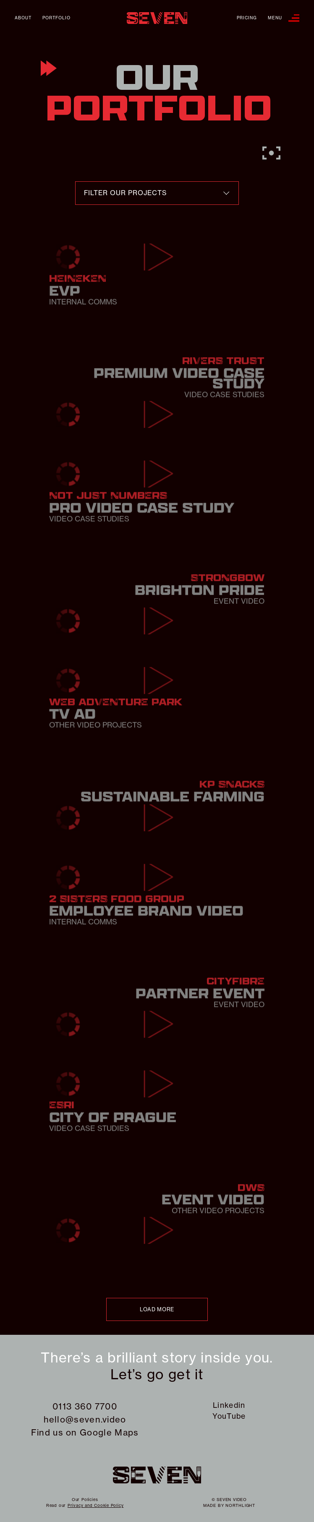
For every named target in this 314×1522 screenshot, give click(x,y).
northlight (240, 1505)
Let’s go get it (157, 1374)
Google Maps (109, 1432)
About (23, 18)
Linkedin (229, 1405)
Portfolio (56, 18)
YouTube (229, 1416)
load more (157, 1309)
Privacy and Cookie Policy (96, 1505)
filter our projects (125, 192)
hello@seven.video (85, 1419)
